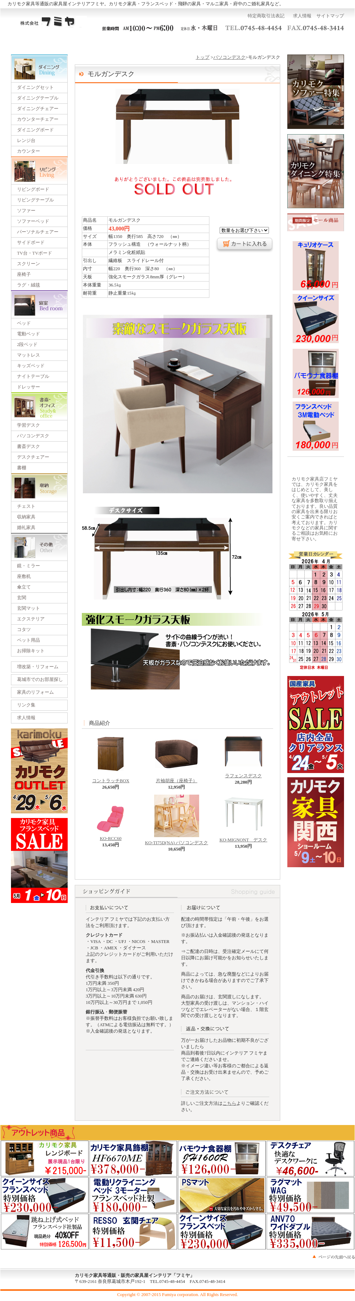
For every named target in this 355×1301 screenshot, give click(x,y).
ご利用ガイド (82, 42)
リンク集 (26, 705)
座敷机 (24, 576)
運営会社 (225, 42)
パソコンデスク (33, 435)
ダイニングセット (35, 87)
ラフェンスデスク (243, 773)
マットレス (28, 355)
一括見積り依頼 (130, 42)
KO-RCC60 (110, 836)
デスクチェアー (33, 457)
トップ (202, 57)
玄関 (21, 597)
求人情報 (302, 15)
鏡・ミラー (28, 565)
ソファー (26, 210)
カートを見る (320, 42)
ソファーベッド (33, 221)
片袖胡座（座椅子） (176, 778)
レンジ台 (26, 140)
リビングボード (33, 189)
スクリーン (28, 263)
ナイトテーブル (33, 376)
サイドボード (31, 242)
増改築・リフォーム (37, 666)
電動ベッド (28, 333)
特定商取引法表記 (266, 15)
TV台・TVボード (34, 253)
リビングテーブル (35, 200)
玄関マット (28, 608)
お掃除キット (31, 650)
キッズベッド (31, 365)
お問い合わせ (272, 42)
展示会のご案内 (177, 42)
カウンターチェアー (37, 119)
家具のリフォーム (35, 692)
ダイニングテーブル (37, 98)
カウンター (28, 151)
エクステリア (31, 619)
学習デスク (28, 425)
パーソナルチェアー (37, 231)
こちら (229, 1103)
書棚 (21, 467)
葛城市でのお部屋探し (40, 679)
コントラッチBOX (110, 778)
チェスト (26, 506)
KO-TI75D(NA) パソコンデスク (176, 840)
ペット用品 (28, 640)
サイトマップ (330, 15)
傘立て (24, 587)
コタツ (24, 629)
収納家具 (26, 517)
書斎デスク (28, 446)
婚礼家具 (26, 527)
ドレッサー (28, 387)
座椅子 (24, 274)
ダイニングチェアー (37, 108)
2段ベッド (27, 344)
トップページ (34, 42)
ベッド (24, 323)
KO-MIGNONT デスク (243, 837)
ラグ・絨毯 (28, 285)
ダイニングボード (35, 129)
